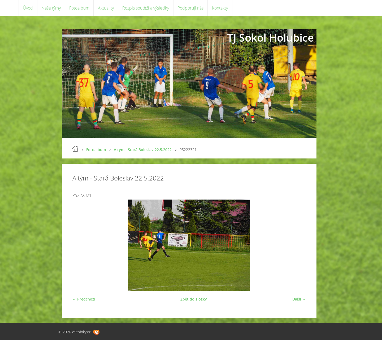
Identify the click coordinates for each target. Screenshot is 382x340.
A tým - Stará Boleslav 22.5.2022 (143, 149)
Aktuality (106, 8)
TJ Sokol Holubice (270, 37)
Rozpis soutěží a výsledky (145, 8)
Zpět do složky (193, 299)
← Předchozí (83, 299)
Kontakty (220, 8)
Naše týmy (51, 8)
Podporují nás (190, 8)
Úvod (28, 8)
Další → (299, 299)
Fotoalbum (79, 8)
